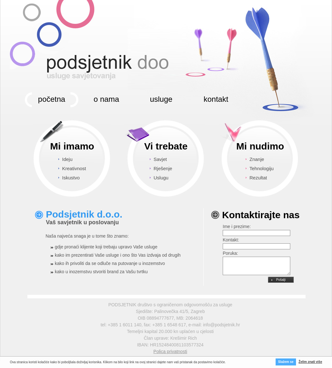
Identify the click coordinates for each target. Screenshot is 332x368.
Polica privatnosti (170, 351)
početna (51, 99)
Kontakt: (231, 239)
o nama (106, 99)
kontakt (216, 99)
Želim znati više (310, 362)
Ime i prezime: (237, 226)
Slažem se (285, 362)
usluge (161, 99)
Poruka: (230, 253)
